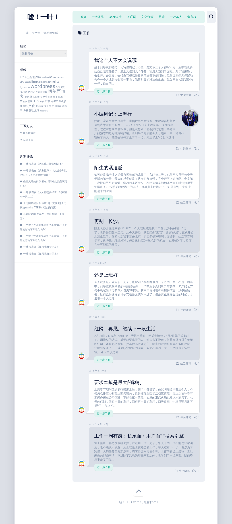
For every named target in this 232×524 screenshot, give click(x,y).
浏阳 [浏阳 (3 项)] (57, 106)
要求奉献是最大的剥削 (117, 382)
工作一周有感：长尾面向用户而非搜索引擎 (139, 435)
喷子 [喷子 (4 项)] (55, 97)
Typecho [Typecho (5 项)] (25, 87)
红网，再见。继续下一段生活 (125, 328)
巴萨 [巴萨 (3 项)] (42, 101)
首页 (83, 17)
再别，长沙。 (108, 221)
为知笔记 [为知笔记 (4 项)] (60, 87)
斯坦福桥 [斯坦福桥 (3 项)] (40, 106)
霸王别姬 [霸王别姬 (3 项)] (44, 110)
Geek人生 (115, 17)
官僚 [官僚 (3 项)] (25, 101)
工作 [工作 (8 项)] (36, 101)
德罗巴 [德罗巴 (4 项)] (54, 101)
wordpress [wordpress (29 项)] (42, 86)
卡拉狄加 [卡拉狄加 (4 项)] (37, 97)
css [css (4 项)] (62, 77)
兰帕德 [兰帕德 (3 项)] (39, 92)
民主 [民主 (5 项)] (51, 106)
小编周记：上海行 (113, 114)
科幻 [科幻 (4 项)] (61, 106)
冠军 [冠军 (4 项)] (44, 92)
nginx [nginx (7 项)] (55, 81)
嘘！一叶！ (43, 17)
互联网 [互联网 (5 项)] (24, 92)
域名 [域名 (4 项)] (60, 97)
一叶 (25, 163)
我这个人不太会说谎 (115, 60)
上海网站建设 (30, 203)
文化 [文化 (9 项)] (31, 106)
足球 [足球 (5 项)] (36, 110)
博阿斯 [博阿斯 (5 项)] (28, 96)
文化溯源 (147, 17)
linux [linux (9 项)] (35, 81)
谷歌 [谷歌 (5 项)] (31, 110)
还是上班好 (106, 274)
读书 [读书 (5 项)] (25, 110)
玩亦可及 (28, 140)
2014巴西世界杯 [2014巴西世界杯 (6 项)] (30, 77)
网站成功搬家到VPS (50, 163)
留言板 (191, 17)
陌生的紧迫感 (108, 167)
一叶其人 (176, 17)
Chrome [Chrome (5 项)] (54, 77)
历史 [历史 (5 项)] (45, 96)
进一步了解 (103, 91)
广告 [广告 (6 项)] (48, 101)
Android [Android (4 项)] (45, 77)
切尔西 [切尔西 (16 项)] (54, 91)
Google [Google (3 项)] (28, 82)
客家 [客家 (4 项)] (30, 101)
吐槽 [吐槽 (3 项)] (50, 97)
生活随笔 (97, 17)
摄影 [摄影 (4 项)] (25, 106)
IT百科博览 (29, 133)
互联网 (131, 17)
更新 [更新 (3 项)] (46, 106)
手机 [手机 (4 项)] (61, 101)
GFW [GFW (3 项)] (22, 82)
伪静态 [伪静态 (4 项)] (31, 92)
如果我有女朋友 (48, 246)
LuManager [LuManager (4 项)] (45, 81)
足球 (162, 17)
